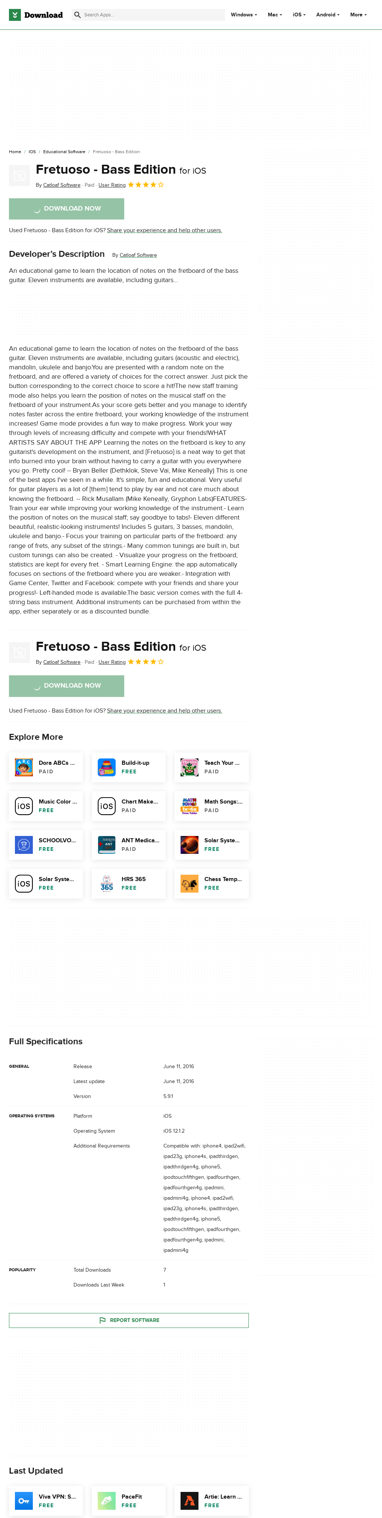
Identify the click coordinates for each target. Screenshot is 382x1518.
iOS (297, 15)
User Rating (131, 184)
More (359, 15)
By (58, 185)
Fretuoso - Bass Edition (121, 169)
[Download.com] (36, 15)
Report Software (128, 1320)
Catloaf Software (138, 255)
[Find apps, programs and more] (148, 15)
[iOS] (32, 152)
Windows (242, 15)
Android (325, 15)
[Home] (15, 152)
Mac (273, 15)
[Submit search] (78, 15)
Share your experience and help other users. (164, 230)
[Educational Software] (64, 152)
